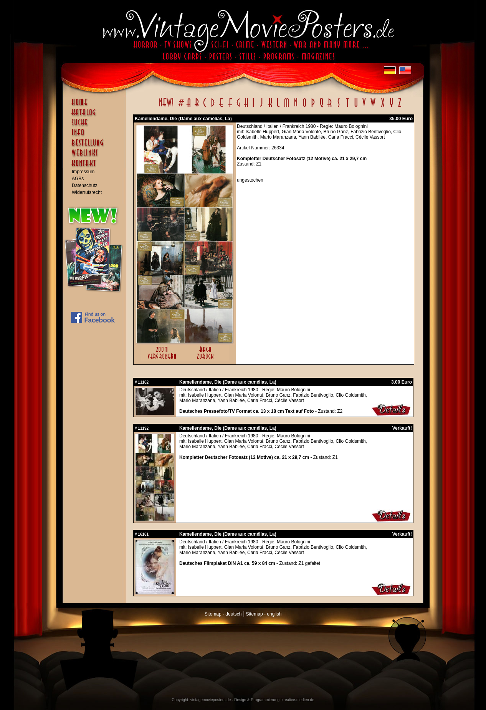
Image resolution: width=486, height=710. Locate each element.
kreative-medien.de (298, 700)
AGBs (78, 178)
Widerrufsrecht (87, 192)
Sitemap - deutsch (223, 614)
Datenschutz (85, 185)
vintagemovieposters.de (210, 700)
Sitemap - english (264, 614)
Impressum (83, 171)
